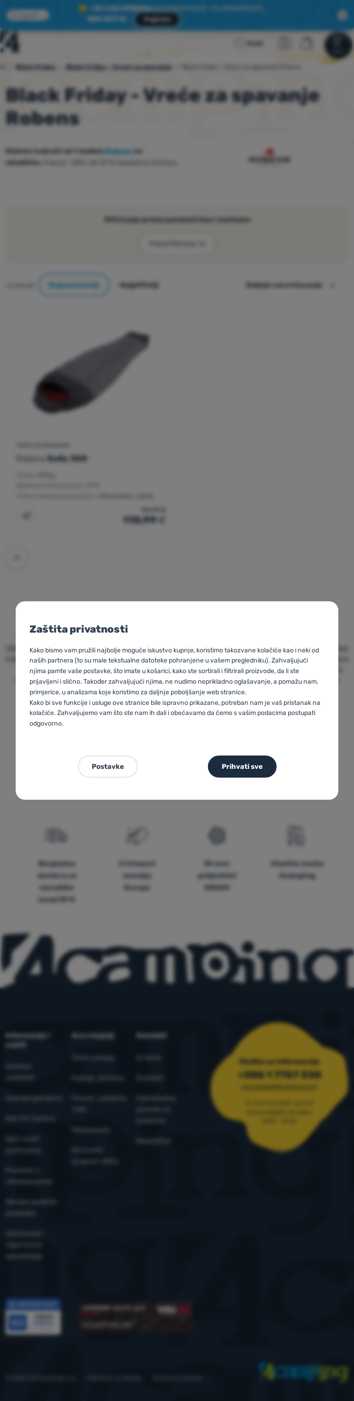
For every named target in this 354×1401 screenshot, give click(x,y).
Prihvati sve (242, 766)
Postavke (108, 766)
